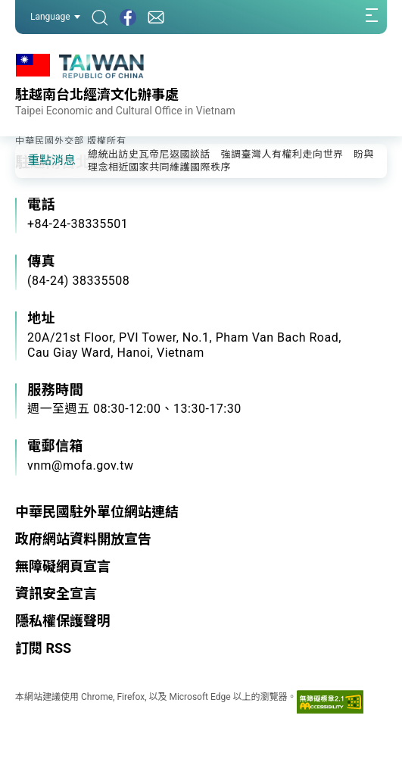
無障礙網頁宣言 (63, 566)
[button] (38, 160)
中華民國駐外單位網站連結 (97, 512)
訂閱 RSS (43, 648)
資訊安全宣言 (56, 593)
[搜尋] (100, 17)
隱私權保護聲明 (63, 621)
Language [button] (55, 16)
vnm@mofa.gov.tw (80, 465)
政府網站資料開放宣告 (83, 539)
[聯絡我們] (156, 17)
